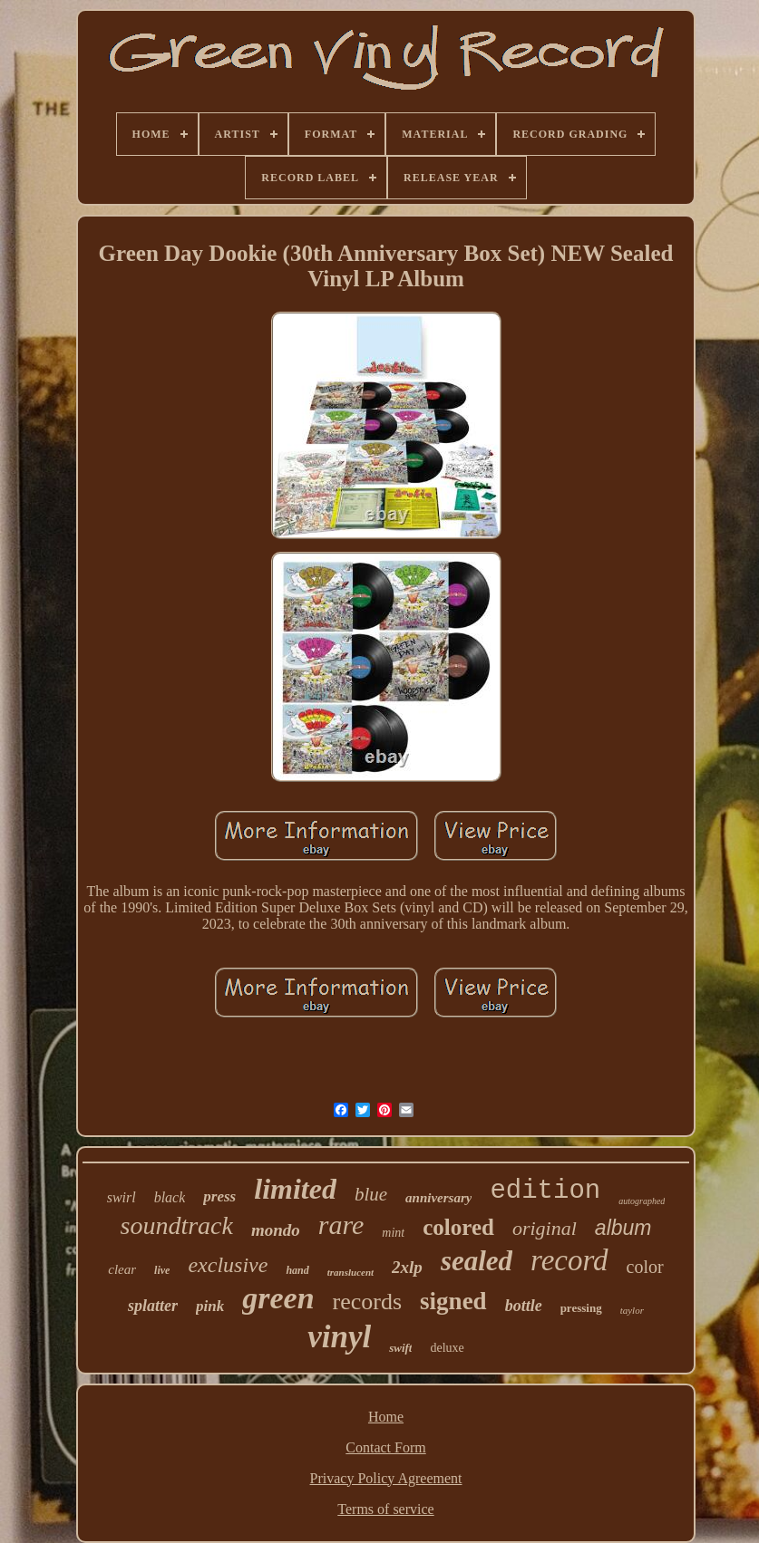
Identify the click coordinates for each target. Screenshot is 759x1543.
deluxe (446, 1348)
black (170, 1197)
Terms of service (385, 1509)
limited (295, 1188)
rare (341, 1224)
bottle (523, 1306)
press (219, 1196)
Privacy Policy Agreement (386, 1478)
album (623, 1227)
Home (386, 1416)
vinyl (339, 1337)
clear (122, 1269)
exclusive (228, 1265)
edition (545, 1191)
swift (400, 1348)
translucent (350, 1272)
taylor (632, 1310)
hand (297, 1270)
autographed (641, 1201)
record (569, 1260)
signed (453, 1301)
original (544, 1228)
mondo (275, 1229)
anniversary (438, 1198)
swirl (121, 1197)
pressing (581, 1308)
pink (210, 1306)
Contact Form (385, 1447)
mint (393, 1232)
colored (458, 1227)
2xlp (407, 1267)
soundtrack (177, 1225)
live (162, 1270)
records (368, 1301)
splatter (153, 1306)
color (645, 1267)
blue (371, 1194)
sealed (476, 1261)
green (278, 1298)
